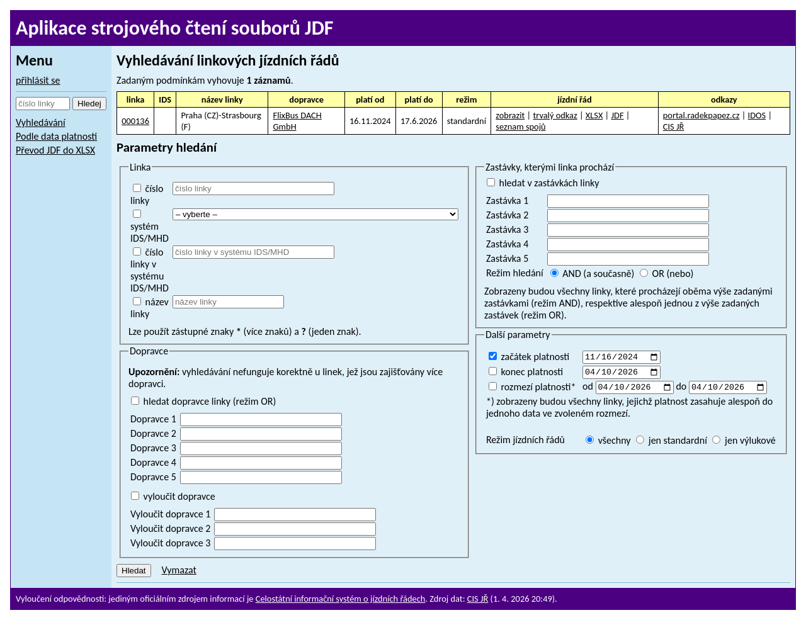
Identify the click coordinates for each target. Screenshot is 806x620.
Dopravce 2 (153, 433)
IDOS (757, 115)
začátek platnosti (529, 357)
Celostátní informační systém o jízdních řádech (341, 598)
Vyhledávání (40, 122)
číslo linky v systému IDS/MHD (149, 270)
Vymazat (178, 570)
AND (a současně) (592, 273)
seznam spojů (520, 126)
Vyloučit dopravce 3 (170, 543)
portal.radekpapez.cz (701, 115)
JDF (617, 115)
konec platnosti (526, 373)
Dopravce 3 (153, 448)
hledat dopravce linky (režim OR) (203, 401)
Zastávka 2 (507, 215)
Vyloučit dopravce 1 (170, 514)
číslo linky (146, 194)
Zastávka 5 (507, 258)
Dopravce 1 (153, 419)
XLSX (594, 115)
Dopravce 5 (153, 477)
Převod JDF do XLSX (55, 150)
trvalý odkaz (555, 115)
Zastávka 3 (507, 229)
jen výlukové (743, 444)
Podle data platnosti (56, 136)
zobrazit (510, 115)
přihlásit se (38, 80)
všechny (608, 444)
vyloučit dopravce (173, 496)
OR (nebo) (666, 273)
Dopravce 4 (153, 462)
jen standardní (671, 444)
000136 (135, 121)
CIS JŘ (673, 126)
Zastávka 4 (507, 244)
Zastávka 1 (507, 200)
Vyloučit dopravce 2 (170, 528)
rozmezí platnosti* (532, 389)
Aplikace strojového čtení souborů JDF (175, 28)
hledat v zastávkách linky (543, 183)
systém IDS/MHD (149, 227)
